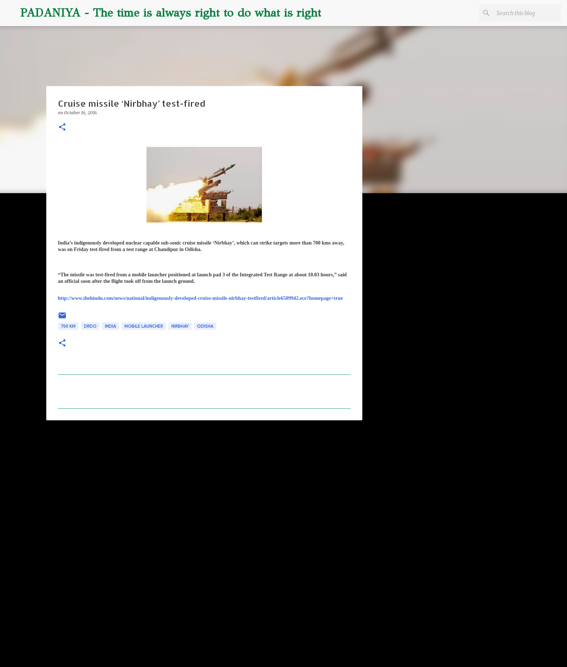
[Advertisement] (204, 481)
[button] (62, 127)
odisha (205, 326)
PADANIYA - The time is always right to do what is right (170, 13)
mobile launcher (143, 326)
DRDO (90, 326)
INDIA (110, 326)
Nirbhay (180, 326)
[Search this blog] (523, 13)
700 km (68, 326)
